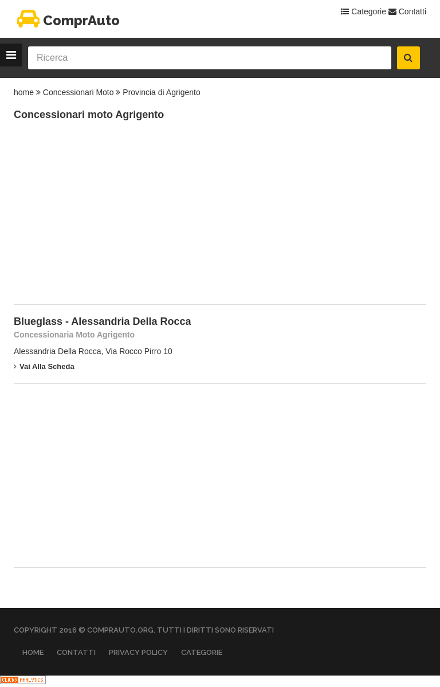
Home (33, 652)
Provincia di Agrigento (161, 92)
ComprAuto (67, 20)
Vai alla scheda (44, 366)
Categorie (363, 11)
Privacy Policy (138, 652)
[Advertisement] (100, 218)
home (24, 92)
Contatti (407, 11)
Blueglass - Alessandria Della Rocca (102, 321)
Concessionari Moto (78, 92)
